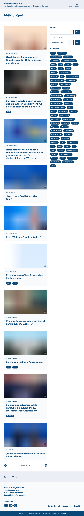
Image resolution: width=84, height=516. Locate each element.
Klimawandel (64, 115)
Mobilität (64, 127)
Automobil (55, 61)
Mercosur (66, 123)
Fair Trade (54, 92)
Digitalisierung (64, 72)
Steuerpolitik (72, 142)
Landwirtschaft (68, 119)
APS (53, 53)
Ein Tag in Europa (57, 80)
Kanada (53, 115)
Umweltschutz (72, 150)
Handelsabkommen (57, 107)
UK (74, 146)
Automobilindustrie (68, 61)
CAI (60, 64)
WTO (63, 158)
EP (62, 76)
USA (53, 150)
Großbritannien (56, 103)
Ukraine (60, 150)
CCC (75, 64)
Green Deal (68, 99)
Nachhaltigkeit (56, 131)
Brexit (53, 64)
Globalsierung (56, 99)
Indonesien (63, 111)
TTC (52, 146)
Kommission (55, 119)
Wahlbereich (73, 158)
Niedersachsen (56, 134)
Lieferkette (55, 123)
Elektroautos (71, 80)
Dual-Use (54, 76)
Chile (60, 68)
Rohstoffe (65, 138)
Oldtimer (68, 134)
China (68, 68)
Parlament (54, 138)
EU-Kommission (72, 76)
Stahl (62, 142)
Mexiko (75, 123)
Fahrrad (66, 88)
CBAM (68, 64)
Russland (54, 142)
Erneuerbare (55, 88)
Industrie (73, 111)
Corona (53, 72)
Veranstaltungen (65, 154)
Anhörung (61, 53)
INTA (70, 107)
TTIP (59, 146)
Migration (54, 127)
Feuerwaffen (66, 92)
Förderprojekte (56, 96)
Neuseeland (69, 131)
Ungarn (53, 154)
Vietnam (54, 158)
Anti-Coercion (56, 57)
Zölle (53, 166)
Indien (53, 111)
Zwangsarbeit (67, 162)
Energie (54, 84)
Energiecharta (65, 84)
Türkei (67, 146)
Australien (68, 57)
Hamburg (68, 103)
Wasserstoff (55, 162)
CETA (53, 68)
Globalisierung (70, 96)
